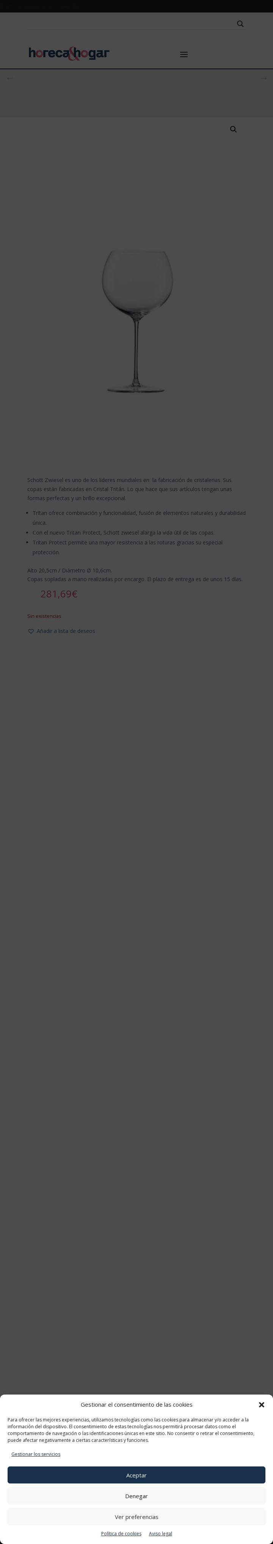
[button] (261, 1405)
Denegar (136, 1496)
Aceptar (136, 1475)
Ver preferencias (136, 1517)
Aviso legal (160, 1533)
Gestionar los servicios (35, 1454)
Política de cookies (121, 1533)
